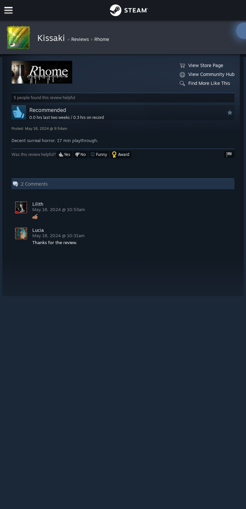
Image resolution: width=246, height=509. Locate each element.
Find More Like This (205, 83)
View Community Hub (207, 74)
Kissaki (52, 37)
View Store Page (201, 65)
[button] (64, 154)
